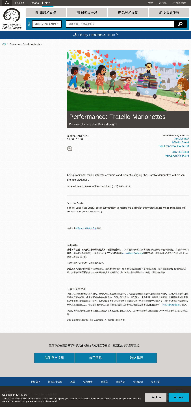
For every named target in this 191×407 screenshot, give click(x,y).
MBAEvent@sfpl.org (177, 155)
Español (34, 2)
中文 (48, 2)
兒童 (150, 2)
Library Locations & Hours (96, 35)
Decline (156, 397)
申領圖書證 (179, 2)
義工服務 (95, 358)
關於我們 (35, 381)
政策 (72, 381)
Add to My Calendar (69, 148)
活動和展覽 (130, 12)
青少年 (163, 2)
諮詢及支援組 (54, 358)
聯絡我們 (136, 358)
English (19, 2)
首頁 (4, 44)
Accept (179, 397)
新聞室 (104, 381)
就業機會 (88, 381)
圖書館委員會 (55, 381)
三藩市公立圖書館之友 (86, 228)
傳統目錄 (138, 381)
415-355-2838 (180, 151)
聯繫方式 (120, 381)
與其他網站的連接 (171, 305)
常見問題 (155, 381)
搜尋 (29, 24)
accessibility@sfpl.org (132, 253)
